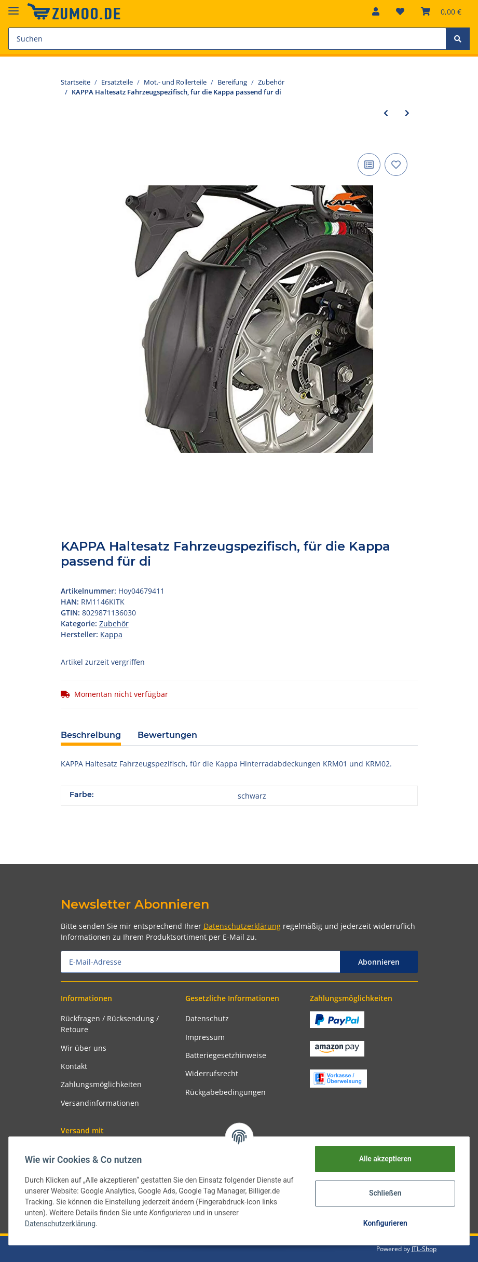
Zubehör (114, 623)
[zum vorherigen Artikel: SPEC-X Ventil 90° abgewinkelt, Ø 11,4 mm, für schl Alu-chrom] (386, 113)
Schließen (384, 1193)
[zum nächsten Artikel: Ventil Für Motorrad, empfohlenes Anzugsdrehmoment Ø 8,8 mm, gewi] (407, 113)
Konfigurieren (384, 1223)
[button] (376, 11)
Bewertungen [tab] (167, 735)
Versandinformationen (100, 1103)
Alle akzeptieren (384, 1159)
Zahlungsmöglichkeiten (101, 1084)
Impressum (205, 1037)
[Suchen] (227, 39)
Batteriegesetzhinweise (225, 1055)
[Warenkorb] (441, 11)
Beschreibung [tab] (91, 735)
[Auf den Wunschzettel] (396, 164)
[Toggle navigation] (13, 6)
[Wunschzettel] (400, 11)
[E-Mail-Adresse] (200, 962)
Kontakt (74, 1066)
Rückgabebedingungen (225, 1092)
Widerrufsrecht (211, 1073)
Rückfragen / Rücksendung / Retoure (110, 1023)
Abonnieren (379, 962)
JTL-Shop (424, 1248)
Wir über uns (83, 1048)
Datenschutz (207, 1018)
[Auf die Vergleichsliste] (369, 164)
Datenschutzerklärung (242, 926)
